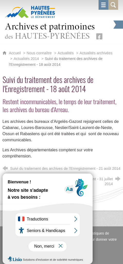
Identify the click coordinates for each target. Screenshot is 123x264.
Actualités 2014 (26, 59)
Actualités (66, 53)
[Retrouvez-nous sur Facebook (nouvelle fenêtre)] (99, 36)
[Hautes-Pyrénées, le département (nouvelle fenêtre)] (30, 11)
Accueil (15, 53)
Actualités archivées (96, 53)
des (50, 31)
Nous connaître (39, 53)
